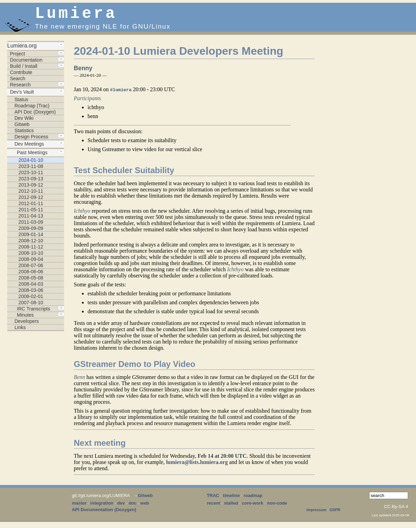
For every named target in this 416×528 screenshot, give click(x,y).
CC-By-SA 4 (396, 510)
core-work (252, 506)
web (144, 506)
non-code (277, 506)
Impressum (316, 513)
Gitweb (145, 498)
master (79, 506)
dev (121, 506)
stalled (231, 506)
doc (132, 506)
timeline (231, 498)
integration (101, 506)
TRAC (213, 498)
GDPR (335, 513)
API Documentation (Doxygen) (104, 513)
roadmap (252, 498)
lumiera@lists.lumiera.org (197, 465)
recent (213, 506)
